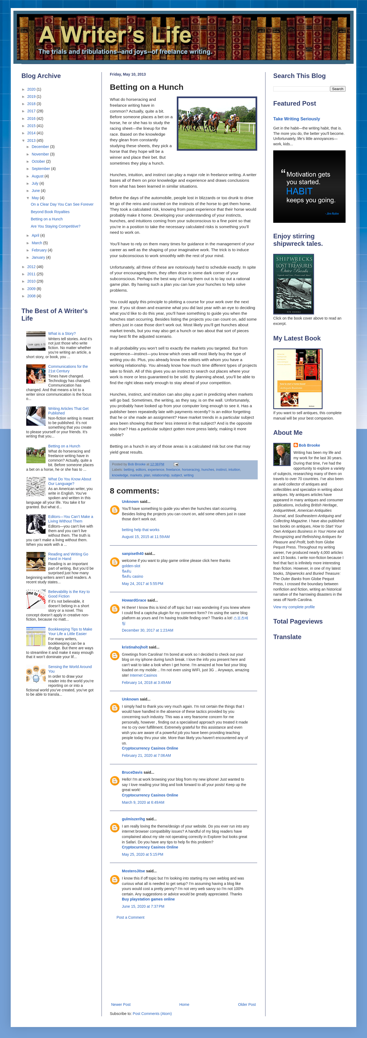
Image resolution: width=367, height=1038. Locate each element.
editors (141, 470)
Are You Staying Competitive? (55, 226)
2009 (32, 289)
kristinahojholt (135, 647)
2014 (32, 133)
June (36, 190)
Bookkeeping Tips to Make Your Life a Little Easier (70, 631)
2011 (32, 274)
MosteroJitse (133, 871)
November (41, 154)
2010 (32, 281)
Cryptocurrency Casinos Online (150, 748)
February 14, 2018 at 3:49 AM (146, 682)
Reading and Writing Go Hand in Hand (68, 556)
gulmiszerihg (133, 819)
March (37, 243)
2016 (32, 118)
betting (129, 470)
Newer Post (120, 1004)
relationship (160, 475)
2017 (32, 111)
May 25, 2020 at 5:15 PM (142, 854)
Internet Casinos (143, 675)
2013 (32, 140)
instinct (221, 470)
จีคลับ (126, 571)
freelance (173, 470)
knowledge (120, 475)
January (39, 257)
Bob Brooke (309, 445)
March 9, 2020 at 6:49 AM (143, 802)
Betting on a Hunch (47, 219)
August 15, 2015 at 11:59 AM (146, 537)
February (40, 250)
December (41, 146)
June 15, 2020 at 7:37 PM (143, 906)
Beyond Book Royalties (50, 212)
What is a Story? (62, 333)
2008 (32, 296)
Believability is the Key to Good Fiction (69, 594)
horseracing (191, 470)
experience (156, 470)
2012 (32, 267)
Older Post (247, 1004)
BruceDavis (132, 772)
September (41, 168)
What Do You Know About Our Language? (69, 481)
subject (176, 475)
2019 (32, 96)
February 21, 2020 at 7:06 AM (146, 755)
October (39, 161)
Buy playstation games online (148, 899)
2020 (32, 89)
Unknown (130, 501)
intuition (234, 470)
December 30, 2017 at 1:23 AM (147, 630)
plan (147, 475)
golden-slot (131, 566)
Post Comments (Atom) (152, 1013)
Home (184, 1004)
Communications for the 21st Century (68, 368)
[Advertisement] (183, 961)
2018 (32, 104)
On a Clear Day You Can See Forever (62, 204)
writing (188, 475)
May (36, 198)
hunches (207, 470)
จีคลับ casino (132, 576)
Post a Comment (130, 917)
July (35, 183)
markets (136, 475)
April (36, 235)
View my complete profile (294, 607)
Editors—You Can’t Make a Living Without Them (70, 518)
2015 (32, 126)
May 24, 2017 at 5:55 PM (142, 583)
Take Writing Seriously (296, 118)
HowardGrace (134, 600)
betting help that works (140, 530)
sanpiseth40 (133, 553)
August (38, 176)
